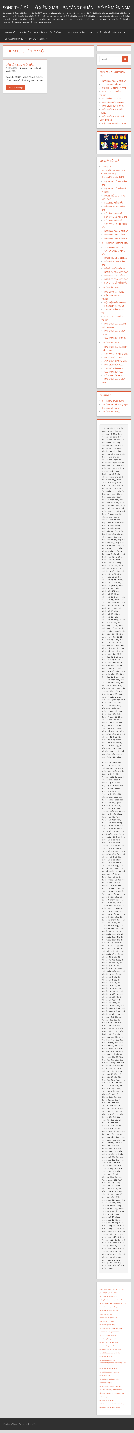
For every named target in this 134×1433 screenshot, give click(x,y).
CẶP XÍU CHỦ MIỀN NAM (115, 361)
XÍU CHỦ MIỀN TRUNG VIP (114, 88)
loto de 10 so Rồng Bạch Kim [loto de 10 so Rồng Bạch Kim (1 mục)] (108, 1320)
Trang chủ (10, 32)
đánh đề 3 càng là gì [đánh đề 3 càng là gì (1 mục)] (106, 1359)
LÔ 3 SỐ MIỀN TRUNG (112, 98)
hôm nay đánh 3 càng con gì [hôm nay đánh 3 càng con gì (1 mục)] (108, 1299)
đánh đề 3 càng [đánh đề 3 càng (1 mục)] (116, 1352)
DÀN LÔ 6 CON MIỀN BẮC (116, 231)
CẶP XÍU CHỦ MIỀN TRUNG (114, 123)
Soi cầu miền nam (38, 38)
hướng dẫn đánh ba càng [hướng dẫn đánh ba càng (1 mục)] (107, 1303)
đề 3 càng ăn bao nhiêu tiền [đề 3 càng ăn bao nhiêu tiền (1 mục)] (108, 1407)
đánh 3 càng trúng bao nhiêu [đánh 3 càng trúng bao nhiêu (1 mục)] (108, 1341)
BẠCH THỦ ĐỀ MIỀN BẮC (115, 257)
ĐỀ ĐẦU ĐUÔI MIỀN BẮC (115, 268)
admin (24, 68)
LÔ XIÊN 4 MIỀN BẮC (113, 220)
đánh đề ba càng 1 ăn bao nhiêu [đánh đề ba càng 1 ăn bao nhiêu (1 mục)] (109, 1382)
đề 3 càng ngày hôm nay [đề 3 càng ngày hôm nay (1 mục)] (107, 1399)
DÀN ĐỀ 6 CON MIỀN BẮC (116, 275)
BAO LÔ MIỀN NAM (113, 357)
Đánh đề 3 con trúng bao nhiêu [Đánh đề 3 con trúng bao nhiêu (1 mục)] (109, 1334)
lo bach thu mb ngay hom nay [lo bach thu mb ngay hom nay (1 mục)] (109, 1313)
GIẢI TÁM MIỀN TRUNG (113, 102)
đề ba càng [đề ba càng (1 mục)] (103, 1410)
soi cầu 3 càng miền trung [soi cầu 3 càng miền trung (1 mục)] (107, 1327)
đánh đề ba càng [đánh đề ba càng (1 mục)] (105, 1378)
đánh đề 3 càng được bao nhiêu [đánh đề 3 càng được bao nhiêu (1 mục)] (109, 1375)
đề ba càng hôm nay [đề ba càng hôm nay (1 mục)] (113, 1410)
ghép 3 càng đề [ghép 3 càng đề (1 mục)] (112, 1292)
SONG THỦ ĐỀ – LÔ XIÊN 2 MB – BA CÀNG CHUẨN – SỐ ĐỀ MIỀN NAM (66, 7)
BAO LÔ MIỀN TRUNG (114, 291)
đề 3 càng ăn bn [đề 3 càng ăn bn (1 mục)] (122, 1407)
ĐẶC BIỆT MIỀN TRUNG (113, 105)
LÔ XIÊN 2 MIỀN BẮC (113, 202)
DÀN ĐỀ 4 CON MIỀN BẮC (116, 272)
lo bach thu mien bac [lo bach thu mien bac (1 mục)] (106, 1317)
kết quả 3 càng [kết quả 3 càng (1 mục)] (120, 1303)
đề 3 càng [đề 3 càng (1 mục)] (102, 1392)
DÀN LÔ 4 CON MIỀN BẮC (20, 65)
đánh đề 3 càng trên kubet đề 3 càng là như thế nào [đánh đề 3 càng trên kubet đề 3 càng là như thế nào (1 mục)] (113, 1367)
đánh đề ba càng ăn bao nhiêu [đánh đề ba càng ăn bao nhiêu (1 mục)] (109, 1389)
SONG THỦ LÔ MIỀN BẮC (115, 217)
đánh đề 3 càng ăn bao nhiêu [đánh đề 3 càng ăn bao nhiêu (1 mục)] (108, 1371)
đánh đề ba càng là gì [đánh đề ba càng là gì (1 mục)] (106, 1385)
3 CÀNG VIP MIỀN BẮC (112, 84)
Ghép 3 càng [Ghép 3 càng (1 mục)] (103, 1292)
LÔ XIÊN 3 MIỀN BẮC (113, 213)
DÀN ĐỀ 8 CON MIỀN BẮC (116, 279)
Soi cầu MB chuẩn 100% (80, 32)
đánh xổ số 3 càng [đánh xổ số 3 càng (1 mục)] (105, 1352)
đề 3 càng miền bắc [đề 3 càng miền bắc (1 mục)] (118, 1396)
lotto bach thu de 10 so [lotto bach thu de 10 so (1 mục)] (107, 1324)
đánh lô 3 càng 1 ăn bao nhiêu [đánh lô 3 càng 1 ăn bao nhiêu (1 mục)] (109, 1345)
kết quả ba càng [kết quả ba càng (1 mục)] (104, 1306)
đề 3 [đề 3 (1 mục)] (120, 1389)
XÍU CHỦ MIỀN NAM (113, 368)
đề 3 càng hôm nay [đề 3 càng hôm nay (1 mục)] (105, 1396)
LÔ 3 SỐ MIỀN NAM (113, 375)
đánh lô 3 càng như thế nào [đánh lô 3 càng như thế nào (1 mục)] (108, 1349)
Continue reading (15, 87)
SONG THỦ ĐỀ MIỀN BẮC (115, 282)
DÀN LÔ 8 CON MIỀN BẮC (116, 238)
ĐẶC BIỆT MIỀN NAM (113, 364)
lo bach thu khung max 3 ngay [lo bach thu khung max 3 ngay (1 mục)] (109, 1310)
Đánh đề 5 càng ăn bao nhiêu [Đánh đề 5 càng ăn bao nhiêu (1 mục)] (109, 1338)
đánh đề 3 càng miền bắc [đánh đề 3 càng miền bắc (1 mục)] (107, 1363)
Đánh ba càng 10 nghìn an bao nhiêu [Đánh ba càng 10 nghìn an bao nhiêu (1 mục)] (111, 1331)
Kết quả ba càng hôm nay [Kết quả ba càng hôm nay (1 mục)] (118, 1306)
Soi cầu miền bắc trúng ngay (110, 32)
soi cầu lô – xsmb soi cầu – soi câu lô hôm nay (42, 32)
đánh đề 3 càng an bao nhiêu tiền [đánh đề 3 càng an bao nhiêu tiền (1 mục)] (110, 1356)
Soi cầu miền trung (15, 38)
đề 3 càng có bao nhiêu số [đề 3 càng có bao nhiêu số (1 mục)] (114, 1392)
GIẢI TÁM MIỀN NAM (113, 371)
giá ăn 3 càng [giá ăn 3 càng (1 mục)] (112, 1295)
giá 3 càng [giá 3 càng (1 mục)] (121, 1292)
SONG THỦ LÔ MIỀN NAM (116, 354)
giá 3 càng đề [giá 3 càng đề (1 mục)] (103, 1295)
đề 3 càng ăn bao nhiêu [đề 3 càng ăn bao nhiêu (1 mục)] (107, 1403)
